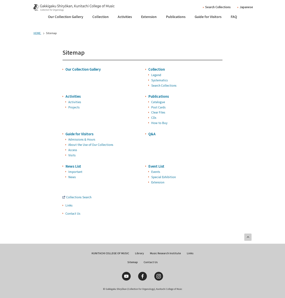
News (72, 177)
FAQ (234, 16)
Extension (149, 16)
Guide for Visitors (208, 16)
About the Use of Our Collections (90, 144)
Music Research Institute (165, 253)
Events (155, 171)
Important (75, 171)
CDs (153, 117)
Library (139, 253)
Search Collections (218, 7)
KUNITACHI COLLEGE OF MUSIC (110, 253)
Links (69, 205)
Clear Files (158, 112)
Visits (72, 155)
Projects (74, 107)
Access (72, 150)
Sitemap (132, 262)
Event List (156, 166)
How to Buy (159, 123)
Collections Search (78, 197)
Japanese (246, 7)
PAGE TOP (248, 237)
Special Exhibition (163, 177)
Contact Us (72, 213)
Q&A (152, 133)
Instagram (158, 276)
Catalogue (158, 102)
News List (73, 166)
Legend (156, 75)
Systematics (159, 80)
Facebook (142, 276)
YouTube (126, 276)
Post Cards (158, 107)
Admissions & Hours (81, 139)
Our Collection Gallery (65, 16)
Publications (176, 16)
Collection (100, 16)
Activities (125, 16)
